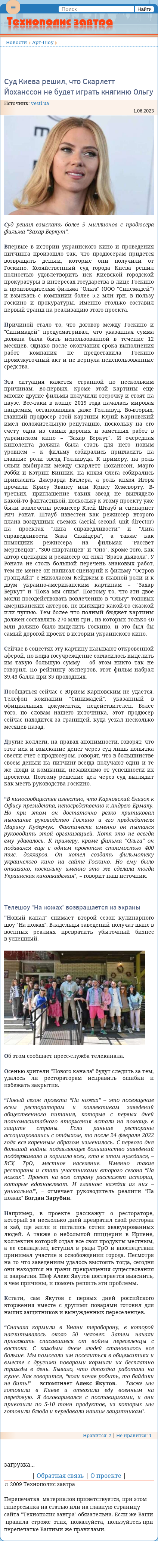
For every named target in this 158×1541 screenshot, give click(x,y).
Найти (144, 9)
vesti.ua (40, 103)
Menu (13, 13)
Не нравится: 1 (134, 1435)
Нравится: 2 (97, 1435)
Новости (16, 42)
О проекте (105, 1475)
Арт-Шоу (42, 42)
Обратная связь (60, 1475)
